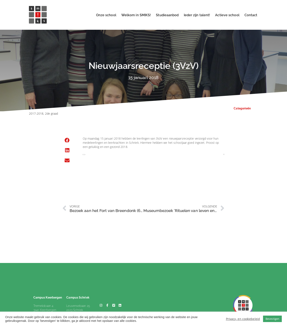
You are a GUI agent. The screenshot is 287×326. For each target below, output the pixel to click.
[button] (67, 140)
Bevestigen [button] (272, 319)
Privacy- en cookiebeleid (243, 319)
